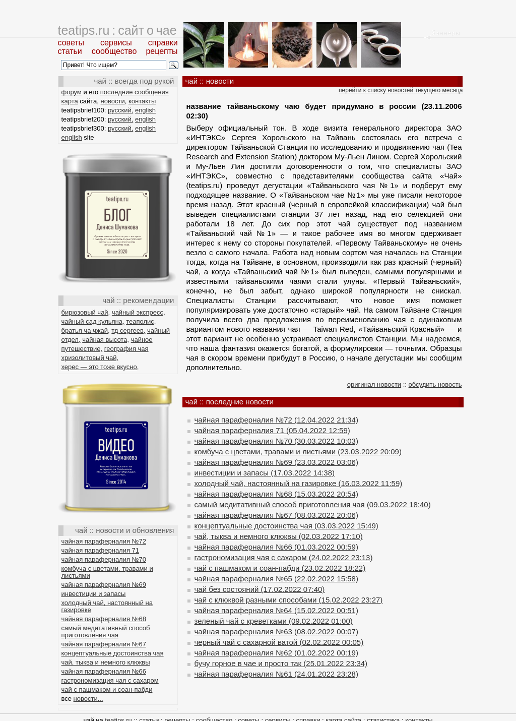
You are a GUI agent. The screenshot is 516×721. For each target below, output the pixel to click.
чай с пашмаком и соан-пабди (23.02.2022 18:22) (280, 568)
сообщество (114, 51)
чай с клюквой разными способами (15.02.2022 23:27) (289, 599)
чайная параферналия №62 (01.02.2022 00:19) (276, 652)
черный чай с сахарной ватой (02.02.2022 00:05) (279, 642)
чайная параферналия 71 (100, 550)
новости (113, 101)
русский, (120, 110)
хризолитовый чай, (90, 358)
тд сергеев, (128, 330)
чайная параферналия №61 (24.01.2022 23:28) (276, 674)
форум (71, 92)
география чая (126, 348)
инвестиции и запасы (93, 593)
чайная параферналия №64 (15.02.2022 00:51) (276, 610)
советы (71, 42)
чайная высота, (105, 339)
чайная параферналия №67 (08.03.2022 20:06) (276, 515)
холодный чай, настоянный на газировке (107, 606)
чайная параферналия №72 (104, 541)
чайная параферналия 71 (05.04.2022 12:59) (272, 430)
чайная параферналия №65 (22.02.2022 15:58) (276, 578)
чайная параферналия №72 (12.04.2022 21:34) (276, 419)
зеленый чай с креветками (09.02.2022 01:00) (274, 621)
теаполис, (141, 321)
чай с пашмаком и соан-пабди (107, 689)
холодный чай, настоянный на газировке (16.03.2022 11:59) (299, 483)
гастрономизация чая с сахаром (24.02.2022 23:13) (284, 557)
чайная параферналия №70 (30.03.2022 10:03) (276, 441)
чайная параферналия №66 (104, 671)
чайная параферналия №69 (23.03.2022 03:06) (276, 462)
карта (69, 101)
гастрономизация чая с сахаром (110, 680)
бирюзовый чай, (85, 312)
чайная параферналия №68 (104, 619)
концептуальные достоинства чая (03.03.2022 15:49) (286, 525)
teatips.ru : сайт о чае (117, 30)
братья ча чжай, (85, 330)
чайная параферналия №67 (104, 644)
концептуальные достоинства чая (112, 653)
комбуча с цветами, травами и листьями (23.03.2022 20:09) (298, 451)
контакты (142, 101)
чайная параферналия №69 (104, 584)
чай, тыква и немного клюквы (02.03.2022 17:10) (279, 536)
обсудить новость (435, 384)
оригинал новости (374, 384)
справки (163, 42)
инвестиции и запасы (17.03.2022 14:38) (265, 472)
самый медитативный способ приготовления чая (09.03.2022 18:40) (313, 504)
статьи (70, 51)
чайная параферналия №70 (104, 559)
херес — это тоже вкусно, (100, 367)
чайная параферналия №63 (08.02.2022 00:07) (276, 631)
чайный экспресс (137, 312)
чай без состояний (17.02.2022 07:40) (260, 589)
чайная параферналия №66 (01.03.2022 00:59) (276, 547)
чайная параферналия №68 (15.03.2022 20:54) (276, 494)
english (145, 110)
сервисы (116, 42)
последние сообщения (134, 92)
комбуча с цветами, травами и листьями (107, 572)
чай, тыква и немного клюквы (105, 662)
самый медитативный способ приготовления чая (105, 631)
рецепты (161, 51)
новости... (88, 698)
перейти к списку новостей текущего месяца (401, 90)
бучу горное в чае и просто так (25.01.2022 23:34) (281, 663)
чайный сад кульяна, (92, 321)
